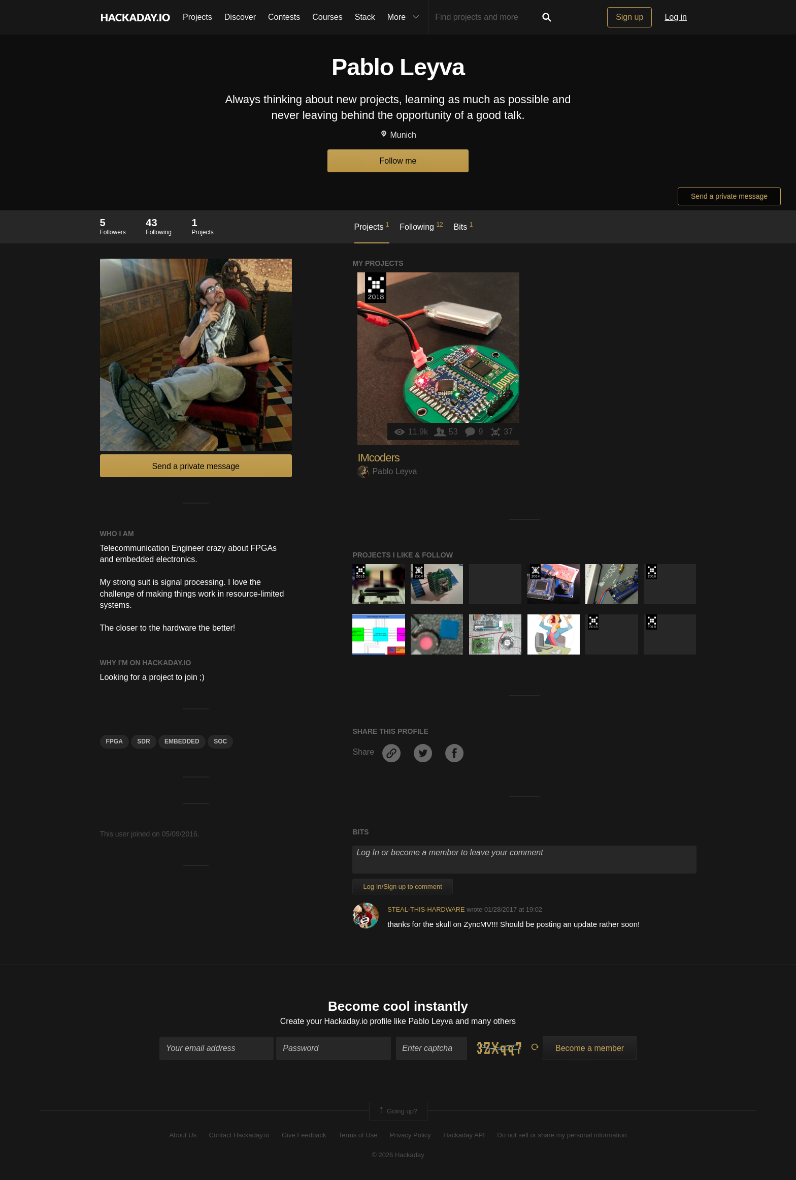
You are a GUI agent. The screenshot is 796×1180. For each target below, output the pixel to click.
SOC (220, 741)
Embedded (182, 741)
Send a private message (729, 196)
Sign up (629, 17)
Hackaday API (464, 1135)
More (405, 17)
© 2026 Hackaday (398, 1155)
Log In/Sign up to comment (402, 886)
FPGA (114, 741)
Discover (240, 17)
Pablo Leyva (387, 471)
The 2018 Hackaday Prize (375, 287)
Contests (284, 17)
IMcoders (378, 457)
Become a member (589, 1048)
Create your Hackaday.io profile (335, 1021)
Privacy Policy (410, 1135)
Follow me (398, 161)
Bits (463, 226)
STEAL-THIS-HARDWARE (426, 909)
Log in (676, 17)
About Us (183, 1135)
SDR (143, 741)
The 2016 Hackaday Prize (651, 571)
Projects (197, 17)
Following (421, 226)
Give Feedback (304, 1135)
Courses (327, 17)
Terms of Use (358, 1135)
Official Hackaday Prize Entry (418, 571)
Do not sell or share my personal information (561, 1135)
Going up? (397, 1111)
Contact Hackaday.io (239, 1135)
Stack (365, 17)
